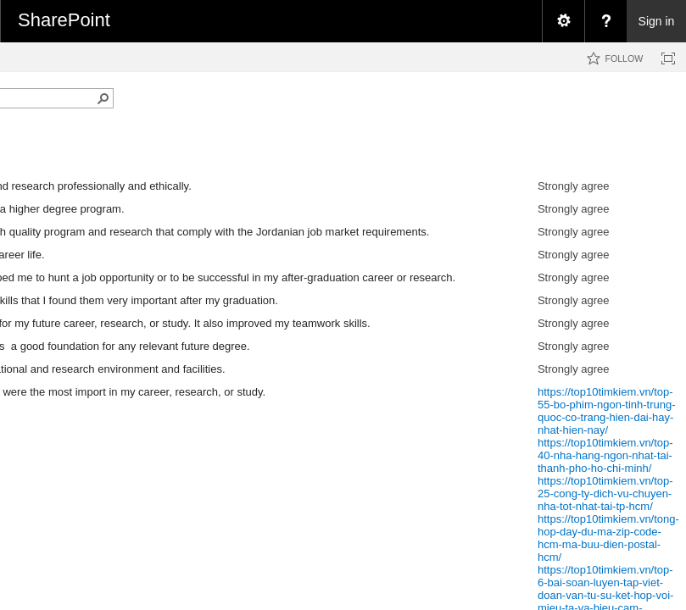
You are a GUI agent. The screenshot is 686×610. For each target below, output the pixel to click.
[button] (103, 98)
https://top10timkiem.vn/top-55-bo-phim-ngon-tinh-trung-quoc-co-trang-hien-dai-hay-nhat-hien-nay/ (607, 410)
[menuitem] (563, 21)
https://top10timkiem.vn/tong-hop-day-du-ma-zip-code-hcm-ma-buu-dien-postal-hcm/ (608, 538)
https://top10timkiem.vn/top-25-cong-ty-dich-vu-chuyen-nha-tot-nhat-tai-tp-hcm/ (605, 493)
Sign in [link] (657, 21)
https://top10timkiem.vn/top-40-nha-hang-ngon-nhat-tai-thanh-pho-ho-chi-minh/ (605, 455)
